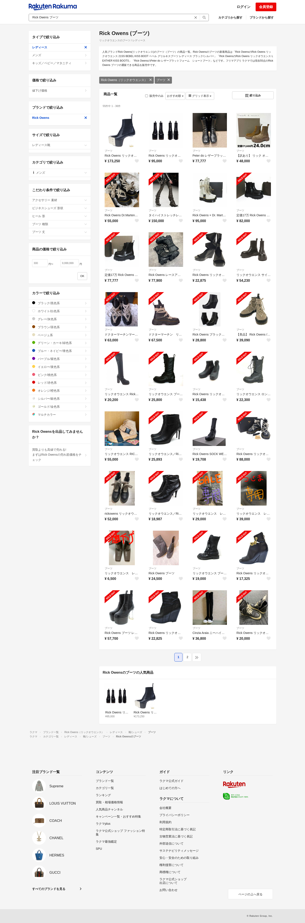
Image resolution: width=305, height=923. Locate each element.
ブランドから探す (262, 17)
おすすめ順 (175, 95)
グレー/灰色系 (59, 319)
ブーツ (163, 80)
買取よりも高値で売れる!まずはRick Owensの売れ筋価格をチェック (59, 455)
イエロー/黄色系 (59, 367)
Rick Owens (59, 117)
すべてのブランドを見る (48, 889)
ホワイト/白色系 (59, 311)
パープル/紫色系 (59, 359)
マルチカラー (59, 414)
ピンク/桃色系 (59, 375)
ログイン (243, 7)
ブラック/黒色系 (59, 303)
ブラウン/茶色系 (59, 327)
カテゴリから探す (230, 17)
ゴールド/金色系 (59, 406)
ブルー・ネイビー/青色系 (59, 351)
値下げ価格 (59, 90)
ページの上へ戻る (250, 894)
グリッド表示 (200, 95)
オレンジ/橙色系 (59, 390)
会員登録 (266, 7)
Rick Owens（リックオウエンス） (126, 80)
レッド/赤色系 (59, 382)
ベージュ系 (59, 335)
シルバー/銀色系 (59, 398)
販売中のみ (154, 95)
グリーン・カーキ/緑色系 (59, 343)
